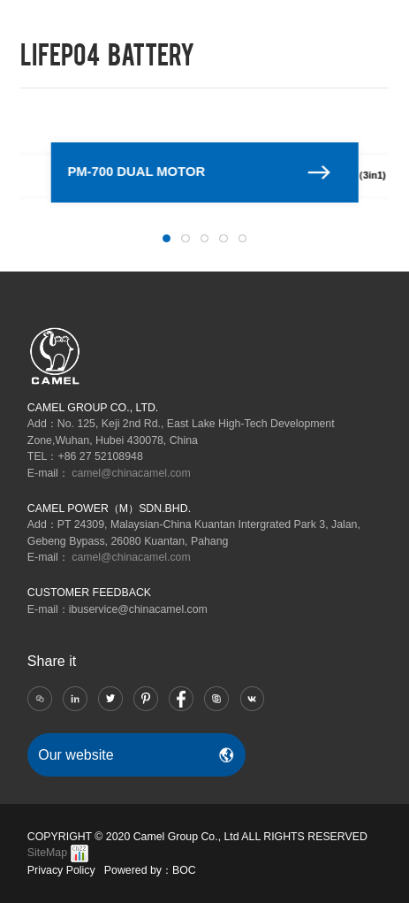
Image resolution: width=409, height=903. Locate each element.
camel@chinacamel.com (131, 473)
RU (320, 19)
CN (299, 19)
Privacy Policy (61, 870)
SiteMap (47, 852)
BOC (184, 870)
